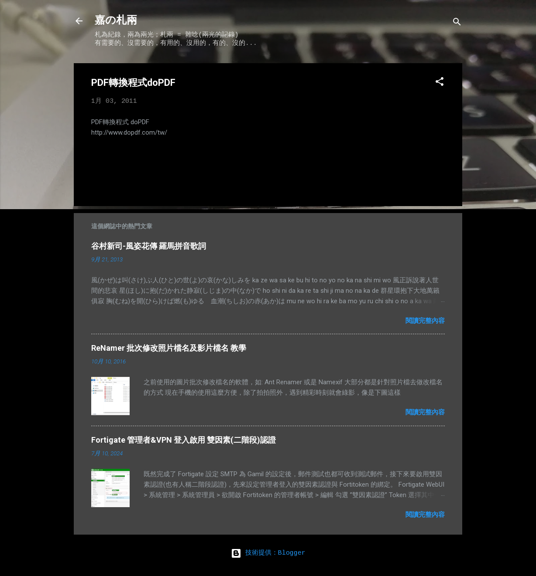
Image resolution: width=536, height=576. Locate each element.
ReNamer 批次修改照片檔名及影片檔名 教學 (168, 347)
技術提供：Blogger (268, 553)
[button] (439, 83)
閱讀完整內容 (425, 321)
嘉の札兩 (116, 21)
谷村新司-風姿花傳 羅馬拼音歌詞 (148, 246)
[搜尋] (457, 23)
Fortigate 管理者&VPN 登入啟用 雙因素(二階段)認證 (183, 439)
